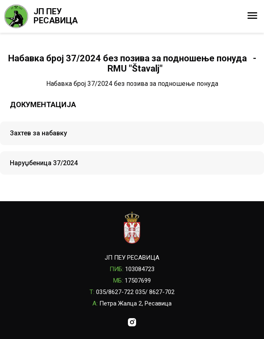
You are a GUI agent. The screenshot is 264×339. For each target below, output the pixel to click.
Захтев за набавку (38, 133)
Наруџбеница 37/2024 (44, 163)
